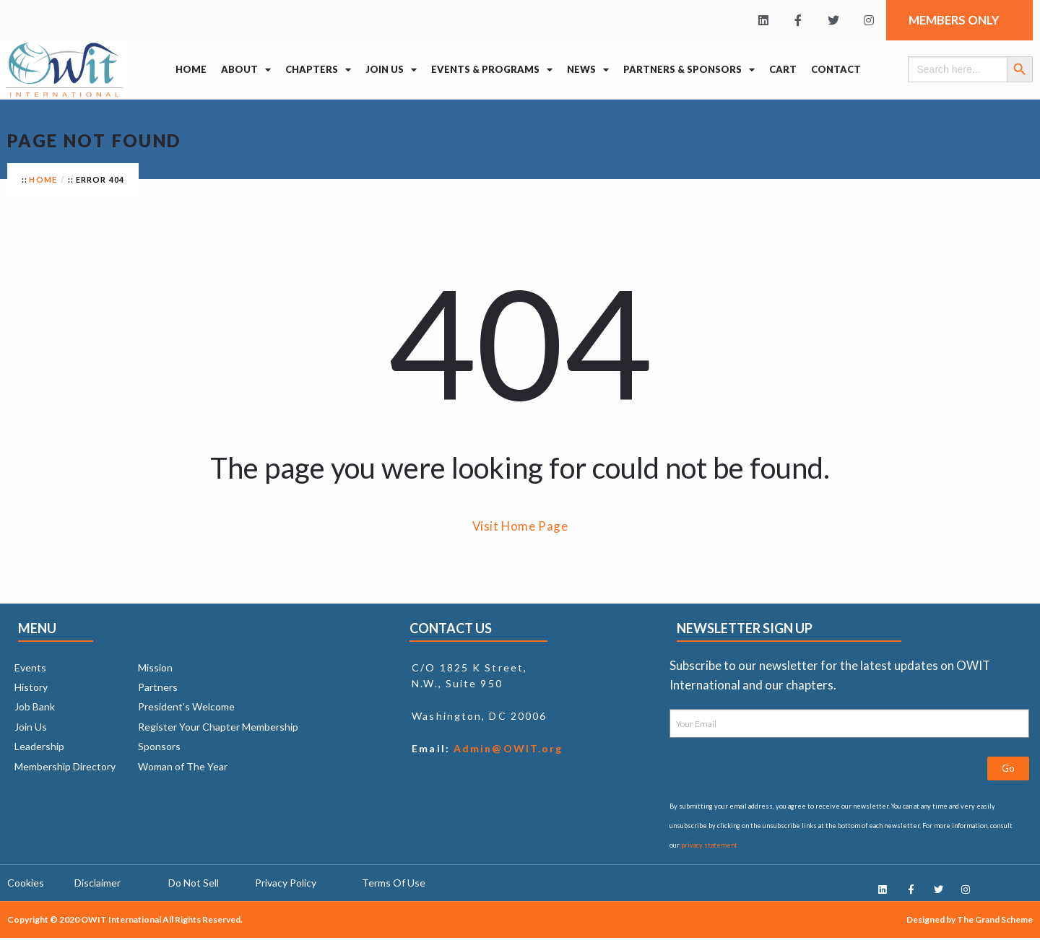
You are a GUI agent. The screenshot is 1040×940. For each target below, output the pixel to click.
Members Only (958, 19)
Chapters (318, 70)
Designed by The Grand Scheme (969, 921)
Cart (783, 69)
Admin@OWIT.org (506, 748)
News (588, 70)
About (246, 70)
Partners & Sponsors (689, 70)
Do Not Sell (193, 884)
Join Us (391, 70)
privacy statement (709, 845)
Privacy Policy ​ (286, 884)
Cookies (25, 884)
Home (191, 69)
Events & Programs (491, 70)
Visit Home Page (520, 526)
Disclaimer (97, 884)
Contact (836, 69)
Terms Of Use (393, 884)
